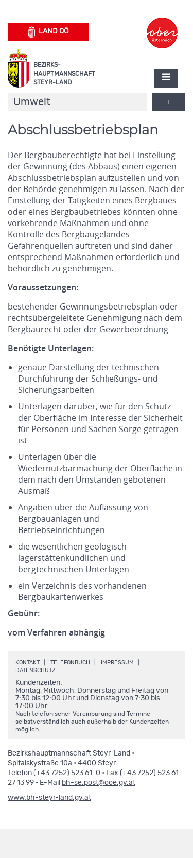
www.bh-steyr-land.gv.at (49, 797)
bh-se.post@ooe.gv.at (98, 782)
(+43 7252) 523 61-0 (66, 773)
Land (48, 32)
